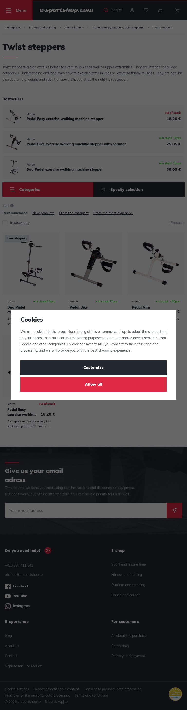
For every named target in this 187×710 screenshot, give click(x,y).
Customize (93, 368)
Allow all (93, 385)
